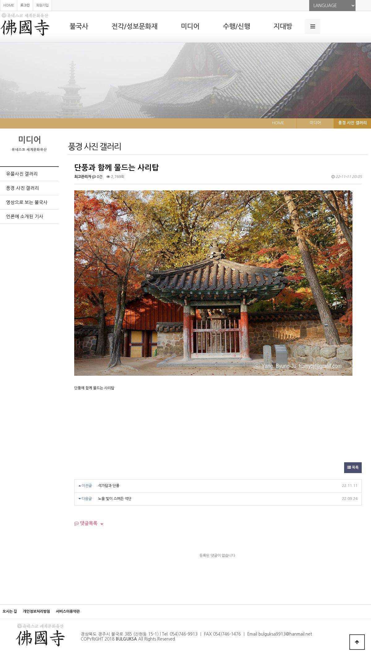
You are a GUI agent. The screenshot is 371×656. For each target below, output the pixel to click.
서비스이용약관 (68, 611)
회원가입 (42, 5)
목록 (353, 467)
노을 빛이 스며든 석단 (114, 499)
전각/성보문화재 (134, 26)
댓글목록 (85, 523)
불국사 (79, 26)
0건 (97, 177)
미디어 (190, 26)
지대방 (283, 26)
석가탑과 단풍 (108, 486)
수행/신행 (236, 26)
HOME (8, 5)
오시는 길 (9, 611)
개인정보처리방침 (36, 611)
